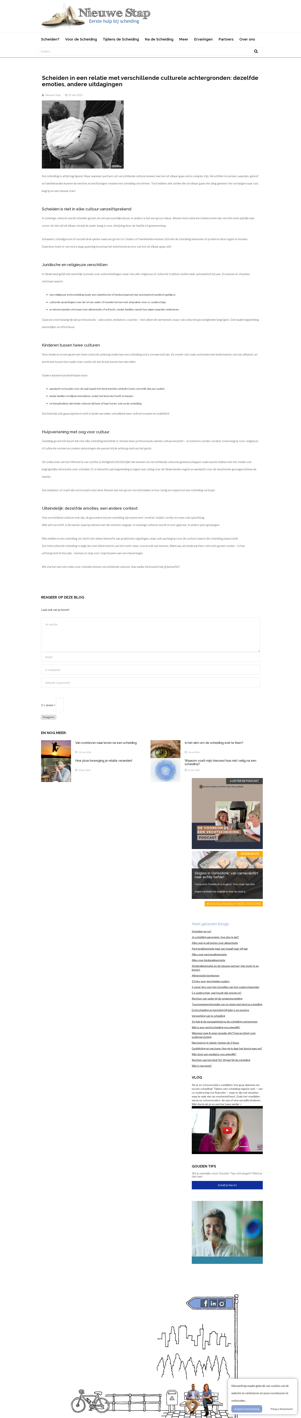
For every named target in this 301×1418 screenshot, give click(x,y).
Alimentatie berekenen (205, 975)
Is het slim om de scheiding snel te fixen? (214, 743)
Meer (183, 39)
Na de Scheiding (159, 39)
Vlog (197, 1077)
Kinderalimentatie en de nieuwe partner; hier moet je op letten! (225, 967)
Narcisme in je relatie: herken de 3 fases (215, 1042)
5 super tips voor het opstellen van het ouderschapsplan (225, 987)
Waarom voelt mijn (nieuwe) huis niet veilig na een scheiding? (220, 762)
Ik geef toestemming (246, 1409)
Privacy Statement (281, 1409)
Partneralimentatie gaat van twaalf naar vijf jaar (220, 948)
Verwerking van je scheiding (208, 1015)
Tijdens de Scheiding (121, 39)
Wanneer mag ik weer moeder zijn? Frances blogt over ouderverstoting (224, 1034)
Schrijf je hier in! (227, 1185)
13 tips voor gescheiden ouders (211, 981)
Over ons (247, 39)
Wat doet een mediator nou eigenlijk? (214, 1054)
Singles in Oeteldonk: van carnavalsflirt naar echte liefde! (226, 875)
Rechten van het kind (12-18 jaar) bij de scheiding (221, 1060)
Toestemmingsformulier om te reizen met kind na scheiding (227, 1004)
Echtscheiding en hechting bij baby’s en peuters (220, 1010)
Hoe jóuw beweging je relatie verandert (103, 760)
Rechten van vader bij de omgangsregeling (217, 998)
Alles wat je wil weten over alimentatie (215, 942)
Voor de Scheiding (81, 39)
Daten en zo (250, 853)
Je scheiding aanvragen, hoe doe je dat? (215, 937)
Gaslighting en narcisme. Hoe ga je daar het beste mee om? (227, 1048)
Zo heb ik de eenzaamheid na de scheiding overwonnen (225, 1021)
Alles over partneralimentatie (209, 954)
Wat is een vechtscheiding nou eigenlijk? (216, 1027)
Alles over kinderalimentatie (208, 960)
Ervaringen (203, 39)
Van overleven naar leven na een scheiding (106, 743)
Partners (226, 39)
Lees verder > (233, 1104)
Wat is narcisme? (202, 1065)
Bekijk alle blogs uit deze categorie (234, 903)
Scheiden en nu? (201, 931)
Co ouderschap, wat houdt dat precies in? (216, 992)
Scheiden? (50, 39)
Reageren (49, 717)
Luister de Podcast (244, 780)
